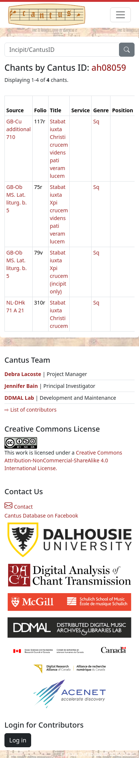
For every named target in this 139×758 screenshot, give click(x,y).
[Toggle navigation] (120, 14)
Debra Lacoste (22, 374)
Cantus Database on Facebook (41, 515)
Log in (17, 740)
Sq (96, 121)
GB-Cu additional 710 (18, 129)
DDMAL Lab (19, 397)
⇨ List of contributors (30, 409)
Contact (18, 506)
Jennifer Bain (21, 385)
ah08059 (109, 67)
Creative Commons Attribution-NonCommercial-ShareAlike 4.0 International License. (63, 460)
